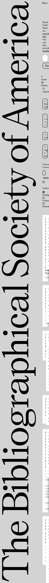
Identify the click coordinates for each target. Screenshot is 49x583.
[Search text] (45, 58)
